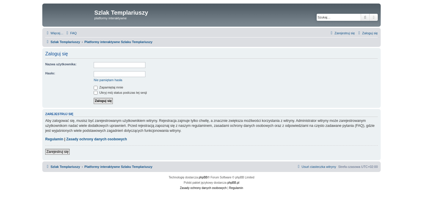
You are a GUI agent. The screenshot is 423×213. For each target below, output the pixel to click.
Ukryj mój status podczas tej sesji (120, 92)
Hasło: (50, 73)
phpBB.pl (233, 182)
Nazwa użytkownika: (60, 64)
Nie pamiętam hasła (108, 80)
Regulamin (54, 139)
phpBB (203, 177)
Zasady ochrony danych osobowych (96, 139)
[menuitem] (71, 33)
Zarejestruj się (57, 152)
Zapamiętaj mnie (108, 87)
